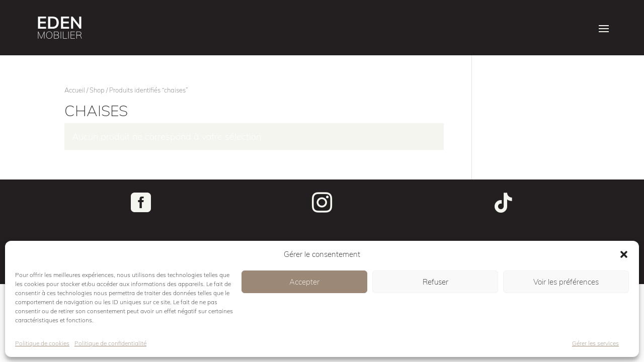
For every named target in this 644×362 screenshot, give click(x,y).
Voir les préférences (566, 282)
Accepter (304, 282)
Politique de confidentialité (110, 343)
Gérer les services (595, 343)
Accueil (74, 90)
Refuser (435, 282)
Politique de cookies (42, 343)
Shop (97, 90)
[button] (624, 254)
